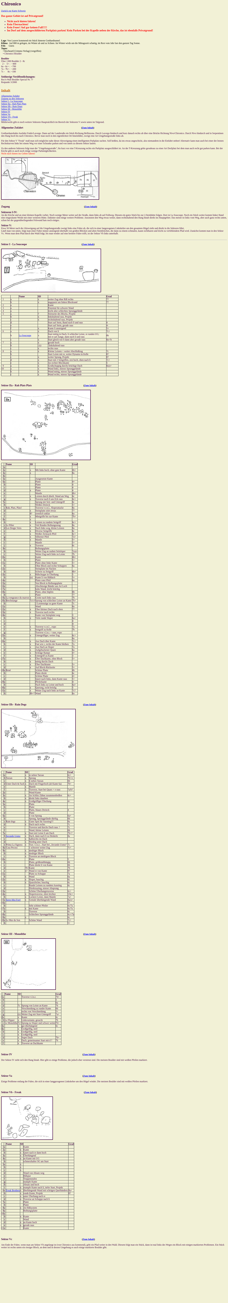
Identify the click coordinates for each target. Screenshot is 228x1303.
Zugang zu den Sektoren (12, 98)
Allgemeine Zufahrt (10, 96)
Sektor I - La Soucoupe (12, 101)
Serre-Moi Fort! (13, 900)
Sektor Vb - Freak (9, 117)
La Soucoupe (25, 335)
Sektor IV (5, 111)
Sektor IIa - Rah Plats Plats (13, 104)
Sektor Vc (5, 119)
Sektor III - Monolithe (11, 109)
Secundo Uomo (13, 836)
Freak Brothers (13, 1190)
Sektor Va (5, 114)
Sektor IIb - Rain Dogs (11, 106)
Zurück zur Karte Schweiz (13, 11)
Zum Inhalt (87, 127)
